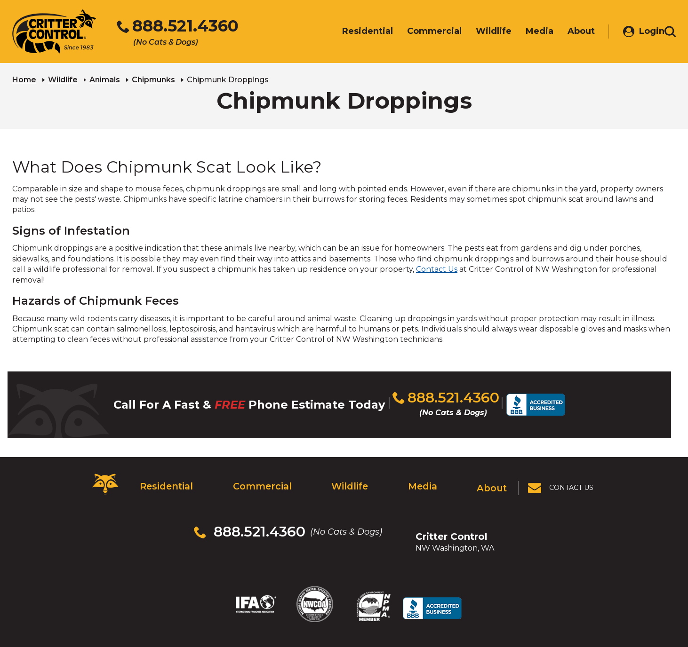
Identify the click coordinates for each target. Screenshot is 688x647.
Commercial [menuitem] (420, 31)
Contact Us (436, 267)
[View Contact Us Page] (562, 478)
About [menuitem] (567, 31)
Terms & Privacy (428, 609)
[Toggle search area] (670, 32)
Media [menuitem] (525, 31)
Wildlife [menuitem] (479, 31)
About (493, 478)
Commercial (259, 478)
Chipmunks (153, 77)
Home (24, 77)
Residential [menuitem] (353, 31)
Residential (164, 478)
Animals (104, 77)
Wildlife (63, 77)
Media (422, 478)
